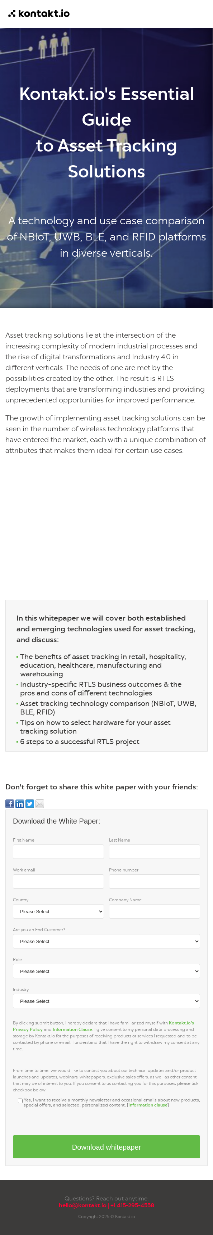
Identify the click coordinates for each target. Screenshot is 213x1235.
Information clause (147, 1105)
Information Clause (72, 1029)
